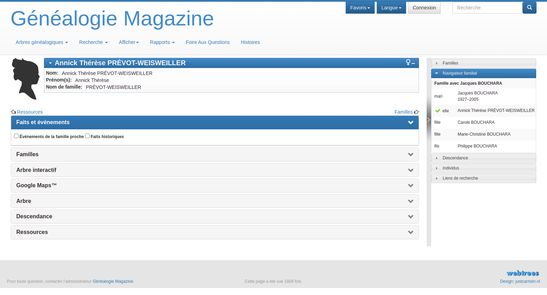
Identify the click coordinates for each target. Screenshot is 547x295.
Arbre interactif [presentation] (36, 170)
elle (441, 110)
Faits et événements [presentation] (43, 122)
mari (438, 96)
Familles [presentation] (27, 154)
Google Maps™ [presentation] (36, 185)
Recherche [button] (93, 42)
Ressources (30, 112)
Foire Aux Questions (208, 42)
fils (437, 146)
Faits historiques (104, 136)
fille (437, 122)
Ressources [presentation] (32, 232)
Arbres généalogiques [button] (42, 42)
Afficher (129, 42)
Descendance (455, 158)
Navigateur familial (460, 73)
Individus (451, 168)
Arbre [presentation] (23, 201)
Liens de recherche (460, 178)
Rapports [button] (162, 42)
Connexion (424, 7)
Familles (404, 112)
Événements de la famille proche (49, 136)
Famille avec (468, 83)
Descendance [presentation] (34, 216)
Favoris (360, 7)
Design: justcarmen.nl (520, 281)
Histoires (250, 42)
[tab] (231, 63)
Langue (391, 7)
